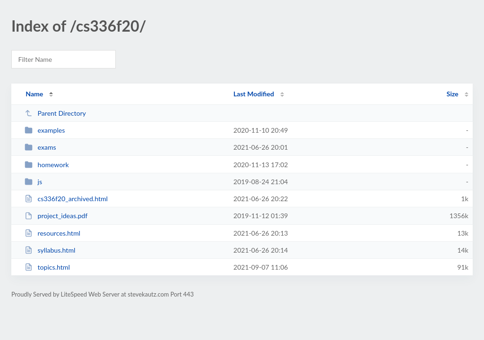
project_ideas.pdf (56, 216)
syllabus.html (50, 250)
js (33, 182)
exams (40, 147)
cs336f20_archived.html (66, 199)
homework (47, 165)
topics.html (47, 267)
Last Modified (253, 94)
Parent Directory (55, 113)
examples (45, 130)
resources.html (52, 233)
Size (452, 94)
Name (34, 94)
